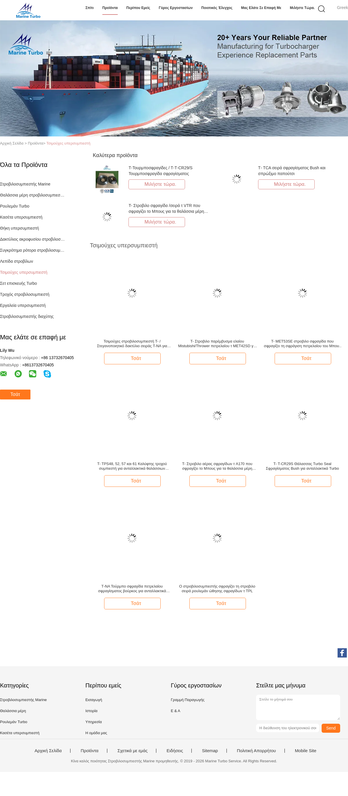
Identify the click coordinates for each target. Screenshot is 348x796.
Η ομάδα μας (96, 733)
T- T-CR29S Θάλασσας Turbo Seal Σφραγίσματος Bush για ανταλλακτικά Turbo (302, 466)
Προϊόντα (110, 8)
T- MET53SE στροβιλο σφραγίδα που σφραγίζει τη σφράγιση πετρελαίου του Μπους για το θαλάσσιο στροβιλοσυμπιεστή (302, 343)
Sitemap (210, 751)
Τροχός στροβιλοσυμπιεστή (24, 294)
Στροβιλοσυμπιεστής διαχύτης (27, 316)
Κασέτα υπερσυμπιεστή (21, 217)
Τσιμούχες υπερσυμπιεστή (68, 143)
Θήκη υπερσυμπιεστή (19, 228)
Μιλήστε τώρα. (302, 8)
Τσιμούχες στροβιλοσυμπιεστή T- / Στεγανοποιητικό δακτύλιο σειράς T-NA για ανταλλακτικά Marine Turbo (132, 343)
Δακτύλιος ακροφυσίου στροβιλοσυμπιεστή (33, 239)
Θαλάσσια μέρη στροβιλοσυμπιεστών (33, 195)
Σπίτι (90, 8)
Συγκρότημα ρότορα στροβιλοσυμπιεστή (33, 250)
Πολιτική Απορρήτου (256, 751)
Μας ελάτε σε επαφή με (261, 8)
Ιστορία (91, 711)
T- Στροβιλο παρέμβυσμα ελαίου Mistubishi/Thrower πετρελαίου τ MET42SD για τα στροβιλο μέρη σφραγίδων (217, 343)
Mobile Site (305, 751)
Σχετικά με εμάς (132, 751)
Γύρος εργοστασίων (176, 8)
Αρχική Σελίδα (48, 751)
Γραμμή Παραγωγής (187, 700)
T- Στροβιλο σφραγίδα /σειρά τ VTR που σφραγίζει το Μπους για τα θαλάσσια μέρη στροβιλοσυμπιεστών (166, 211)
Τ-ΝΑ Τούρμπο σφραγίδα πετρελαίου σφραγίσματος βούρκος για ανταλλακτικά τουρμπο (132, 588)
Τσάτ (15, 394)
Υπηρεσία (93, 722)
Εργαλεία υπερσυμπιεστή (23, 305)
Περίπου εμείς (138, 8)
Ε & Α (175, 711)
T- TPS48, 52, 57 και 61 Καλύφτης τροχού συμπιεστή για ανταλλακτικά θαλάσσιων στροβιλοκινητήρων (132, 466)
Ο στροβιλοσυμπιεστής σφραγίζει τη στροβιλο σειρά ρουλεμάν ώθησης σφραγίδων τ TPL (217, 588)
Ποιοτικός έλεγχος (217, 8)
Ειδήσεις (174, 751)
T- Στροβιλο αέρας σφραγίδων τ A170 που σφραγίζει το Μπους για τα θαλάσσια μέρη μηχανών (217, 466)
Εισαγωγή (93, 700)
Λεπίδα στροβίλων (16, 261)
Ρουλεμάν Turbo (14, 206)
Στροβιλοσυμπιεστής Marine (25, 184)
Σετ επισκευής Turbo (18, 283)
